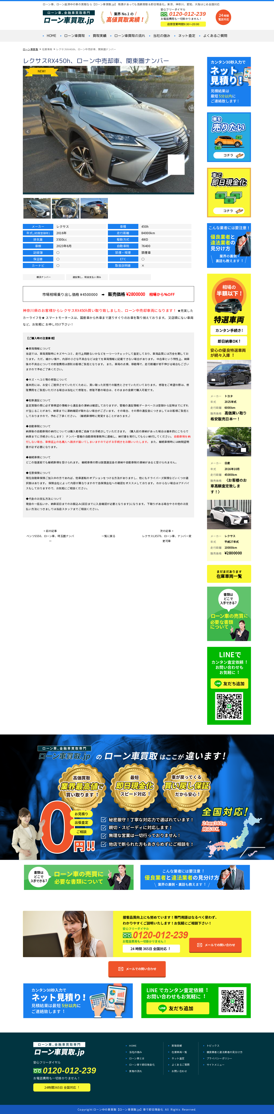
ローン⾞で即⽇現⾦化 (142, 1064)
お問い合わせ (179, 1071)
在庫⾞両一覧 (179, 1052)
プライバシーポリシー (219, 1058)
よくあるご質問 (215, 35)
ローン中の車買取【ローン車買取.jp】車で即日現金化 (128, 1109)
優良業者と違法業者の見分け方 (225, 1052)
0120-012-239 (187, 14)
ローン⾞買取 (74, 35)
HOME (51, 35)
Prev (28, 132)
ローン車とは (136, 1058)
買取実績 (99, 35)
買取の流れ (135, 1071)
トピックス (213, 1045)
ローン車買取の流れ (129, 35)
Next (189, 132)
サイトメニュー (216, 1064)
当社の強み (161, 35)
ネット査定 (186, 35)
